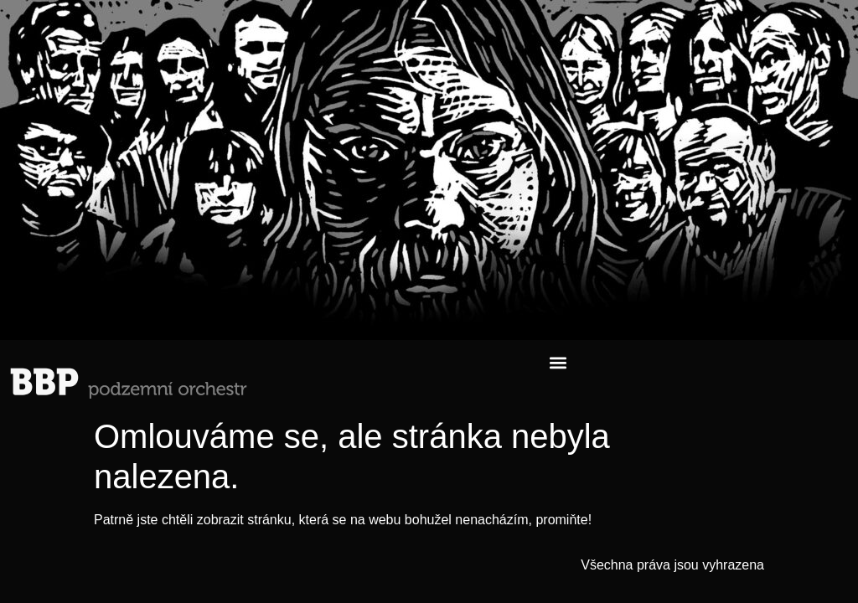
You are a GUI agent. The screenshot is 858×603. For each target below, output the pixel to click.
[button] (557, 362)
